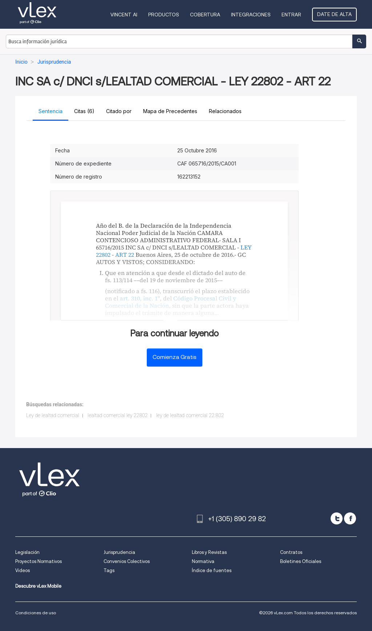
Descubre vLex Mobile (38, 586)
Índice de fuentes (211, 570)
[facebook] (350, 518)
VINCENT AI (123, 14)
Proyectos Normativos (38, 561)
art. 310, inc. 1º (140, 298)
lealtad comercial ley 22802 (117, 415)
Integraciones (251, 14)
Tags (109, 570)
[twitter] (337, 518)
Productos (163, 14)
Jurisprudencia (119, 552)
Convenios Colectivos (127, 561)
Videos (22, 570)
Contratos (291, 552)
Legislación (27, 552)
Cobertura (205, 14)
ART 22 (124, 255)
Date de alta (334, 14)
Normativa (203, 561)
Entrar (291, 14)
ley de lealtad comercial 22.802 (190, 415)
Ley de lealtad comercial (52, 415)
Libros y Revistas (209, 552)
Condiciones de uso (35, 612)
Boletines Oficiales (300, 561)
